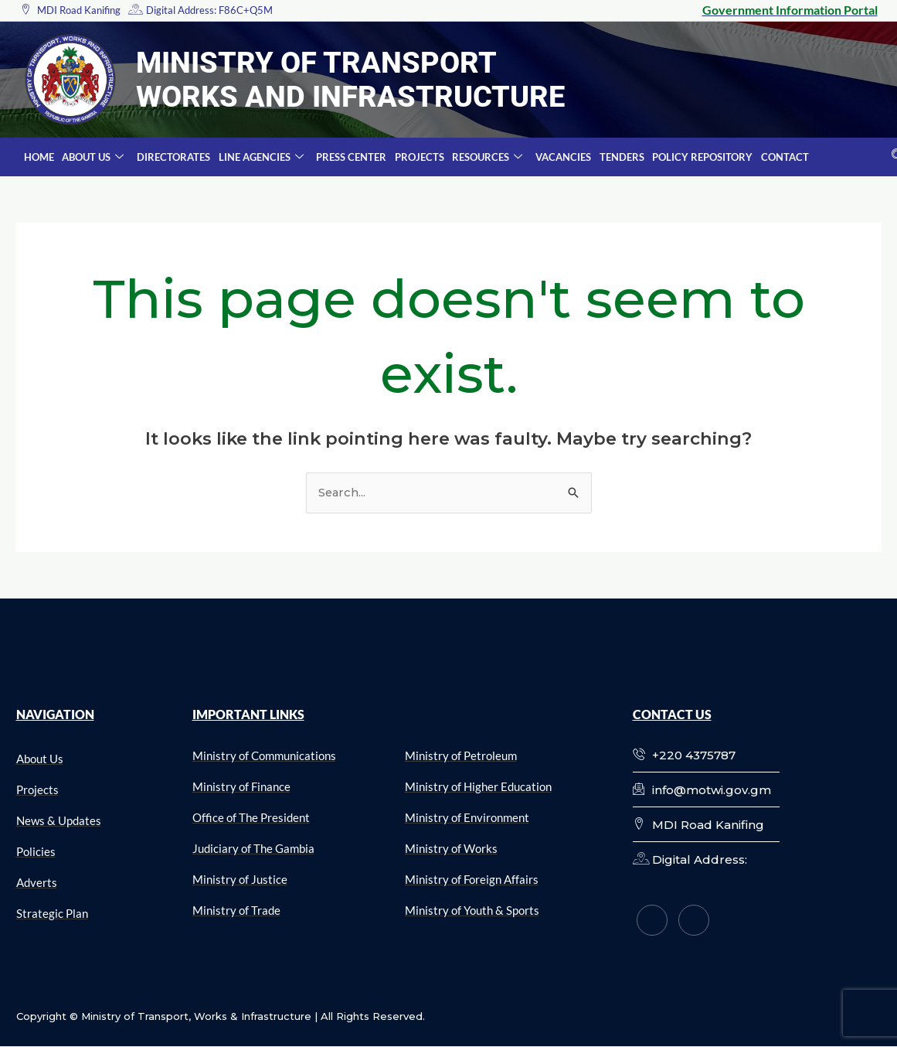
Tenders (618, 157)
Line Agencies (259, 157)
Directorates (172, 157)
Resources (485, 157)
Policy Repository (698, 157)
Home (39, 157)
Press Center (349, 157)
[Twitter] (693, 920)
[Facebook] (652, 920)
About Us (93, 157)
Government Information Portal (790, 9)
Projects (417, 157)
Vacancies (560, 157)
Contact (780, 157)
